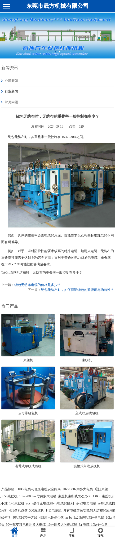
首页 (14, 533)
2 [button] (59, 53)
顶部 (100, 533)
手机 (72, 533)
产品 (43, 533)
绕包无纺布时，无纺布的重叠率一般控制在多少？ (45, 272)
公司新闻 (11, 81)
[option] (57, 37)
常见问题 (11, 102)
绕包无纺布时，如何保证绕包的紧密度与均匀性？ (77, 290)
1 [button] (55, 53)
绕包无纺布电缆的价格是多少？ (37, 285)
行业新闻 (11, 91)
